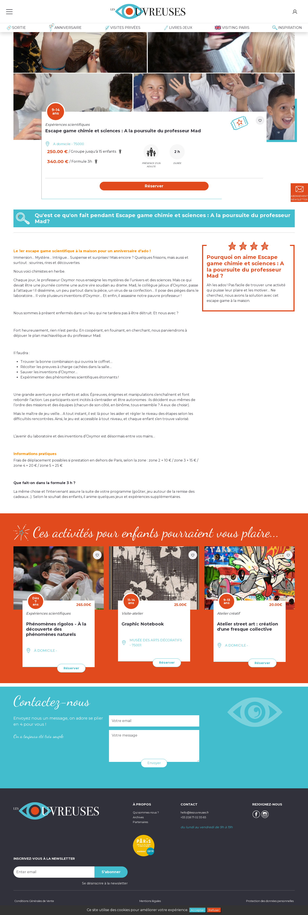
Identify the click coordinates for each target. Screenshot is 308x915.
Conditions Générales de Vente (37, 901)
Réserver (70, 668)
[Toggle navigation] (9, 11)
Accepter (196, 909)
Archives (139, 817)
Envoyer (154, 763)
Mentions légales (148, 901)
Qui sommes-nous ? (149, 812)
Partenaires (142, 821)
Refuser (215, 909)
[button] (154, 186)
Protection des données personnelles (265, 901)
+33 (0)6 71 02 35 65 (196, 817)
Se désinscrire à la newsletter (105, 883)
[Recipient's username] (54, 871)
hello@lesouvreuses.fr (198, 812)
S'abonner (111, 871)
